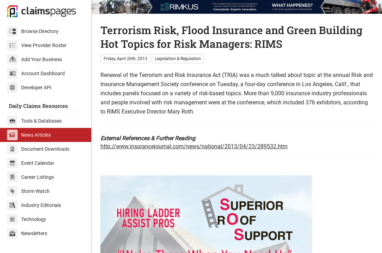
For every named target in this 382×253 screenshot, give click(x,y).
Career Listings (30, 177)
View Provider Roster (37, 45)
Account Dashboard (36, 73)
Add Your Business (34, 59)
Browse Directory (32, 31)
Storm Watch (28, 191)
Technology (26, 219)
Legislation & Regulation (178, 58)
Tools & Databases (34, 121)
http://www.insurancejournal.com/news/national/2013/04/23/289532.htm (194, 146)
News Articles (29, 135)
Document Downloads (38, 149)
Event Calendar (30, 163)
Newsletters (27, 233)
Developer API (29, 87)
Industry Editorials (34, 205)
